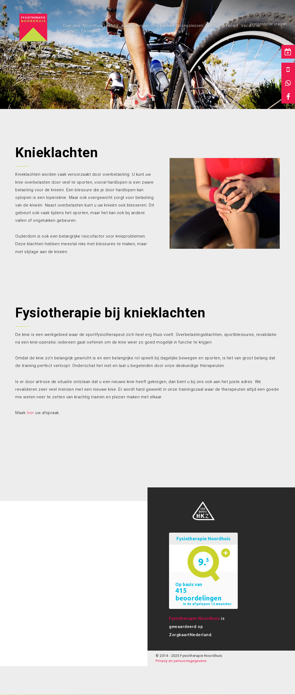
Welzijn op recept (222, 25)
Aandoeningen (134, 25)
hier (30, 412)
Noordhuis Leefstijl (101, 25)
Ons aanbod (162, 25)
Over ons (71, 25)
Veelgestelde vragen (268, 24)
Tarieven (89, 31)
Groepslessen (190, 25)
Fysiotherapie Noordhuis (194, 618)
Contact (70, 31)
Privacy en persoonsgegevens (181, 661)
